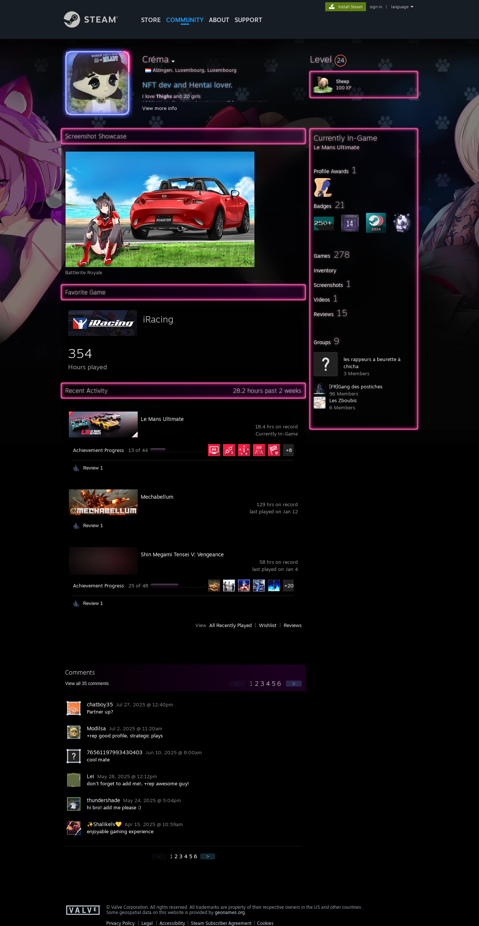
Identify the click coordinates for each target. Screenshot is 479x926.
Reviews (293, 625)
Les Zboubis (343, 400)
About (219, 20)
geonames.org (230, 912)
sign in (376, 6)
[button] (364, 59)
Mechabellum (157, 496)
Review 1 (93, 468)
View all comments (87, 683)
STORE (151, 20)
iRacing (158, 319)
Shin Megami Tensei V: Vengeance (182, 554)
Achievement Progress (98, 450)
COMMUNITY (185, 20)
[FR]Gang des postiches (355, 386)
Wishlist (268, 625)
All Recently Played (230, 625)
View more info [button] (159, 108)
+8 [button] (289, 450)
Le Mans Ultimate (162, 419)
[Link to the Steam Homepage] (96, 25)
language (400, 6)
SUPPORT (248, 20)
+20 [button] (289, 586)
